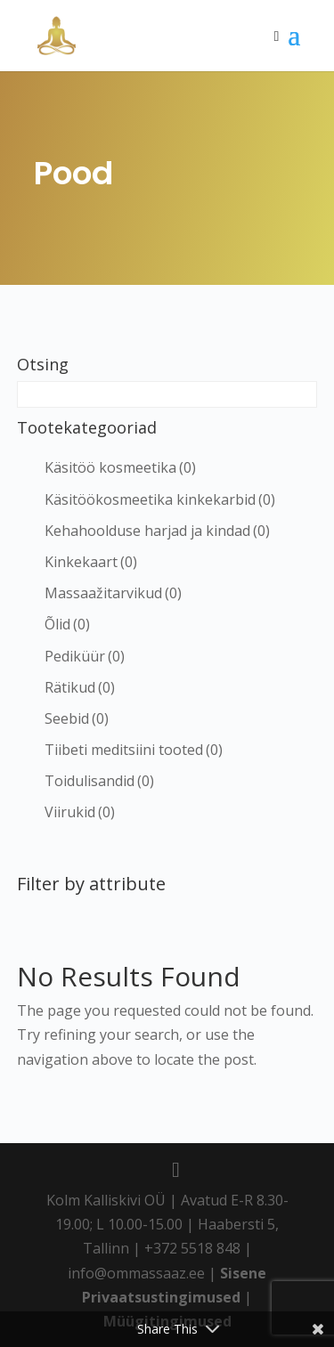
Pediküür (85, 656)
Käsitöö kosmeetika (120, 467)
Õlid (67, 624)
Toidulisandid (99, 781)
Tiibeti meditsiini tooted (134, 749)
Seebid (77, 718)
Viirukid (80, 812)
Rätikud (80, 687)
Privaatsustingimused (161, 1297)
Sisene (243, 1273)
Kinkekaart (91, 562)
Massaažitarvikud (113, 593)
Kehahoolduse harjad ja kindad (157, 530)
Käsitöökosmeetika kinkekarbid (160, 499)
